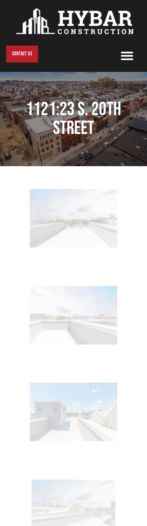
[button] (127, 56)
